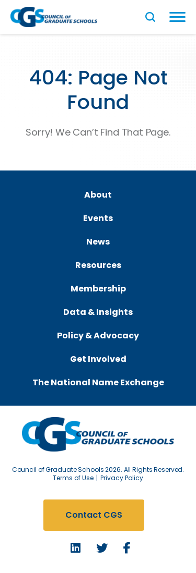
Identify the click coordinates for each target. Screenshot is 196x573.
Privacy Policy (121, 477)
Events (98, 218)
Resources (98, 265)
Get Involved (98, 359)
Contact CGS (93, 515)
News (98, 242)
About (98, 195)
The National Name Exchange (98, 382)
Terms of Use (73, 477)
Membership (98, 289)
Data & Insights (98, 312)
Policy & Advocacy (98, 336)
